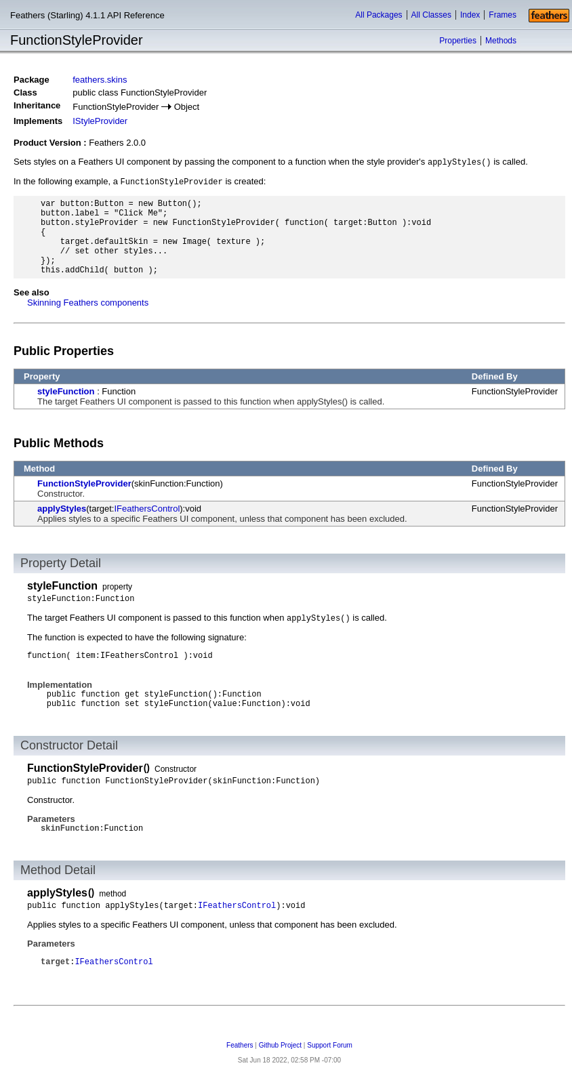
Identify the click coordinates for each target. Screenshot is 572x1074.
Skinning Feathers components (87, 302)
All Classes (431, 15)
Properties (457, 40)
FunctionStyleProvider (84, 483)
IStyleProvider (100, 121)
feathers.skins (100, 80)
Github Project (280, 1045)
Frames (502, 15)
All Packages (378, 15)
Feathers (239, 1045)
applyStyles (61, 508)
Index (470, 15)
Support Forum (329, 1045)
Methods (500, 40)
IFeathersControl (147, 508)
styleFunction (66, 391)
